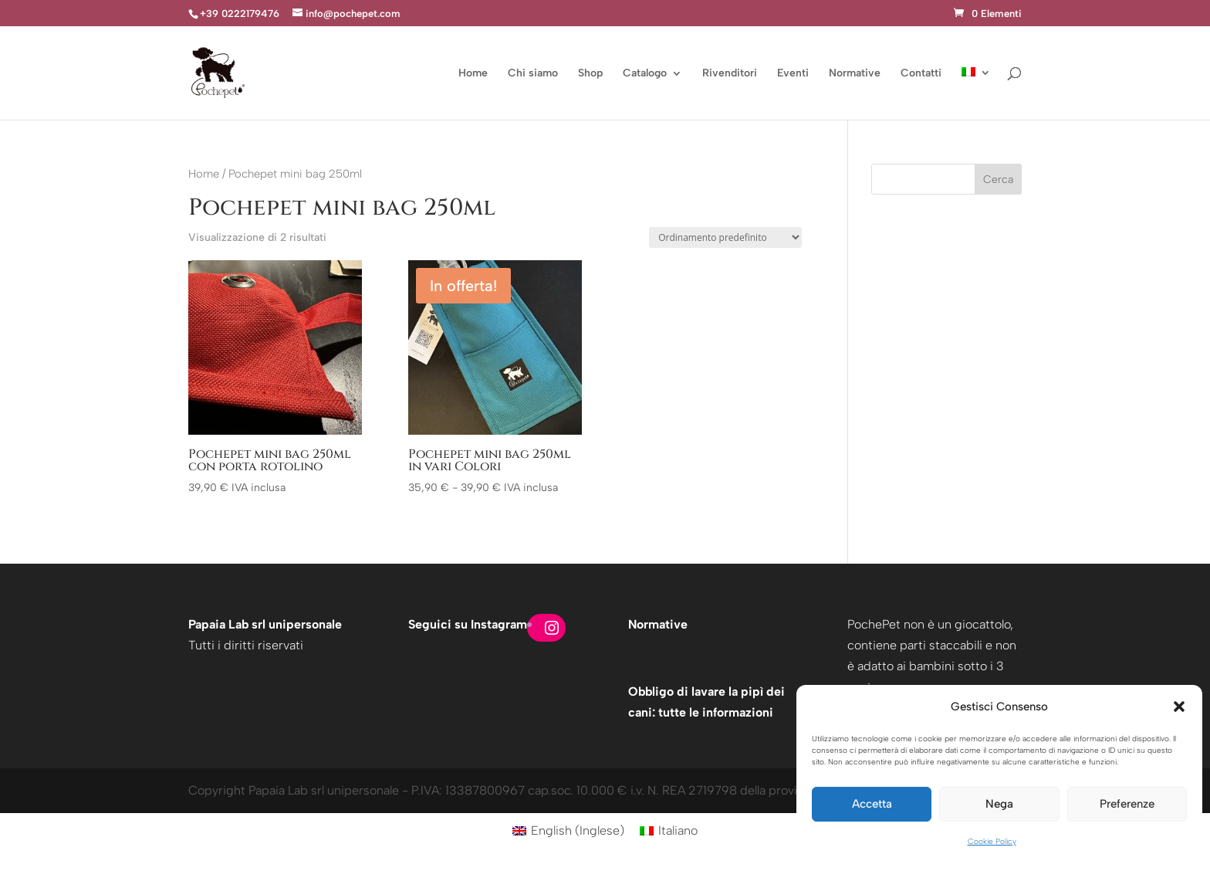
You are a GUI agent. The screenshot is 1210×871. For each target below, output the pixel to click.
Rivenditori (729, 74)
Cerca (998, 179)
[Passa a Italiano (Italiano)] (668, 831)
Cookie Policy (992, 841)
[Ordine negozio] (725, 237)
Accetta (872, 804)
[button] (1179, 706)
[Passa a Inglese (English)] (568, 831)
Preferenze (1127, 804)
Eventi (793, 74)
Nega (999, 804)
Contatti (921, 74)
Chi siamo (533, 74)
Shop (590, 74)
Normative (854, 74)
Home (473, 74)
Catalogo (645, 74)
